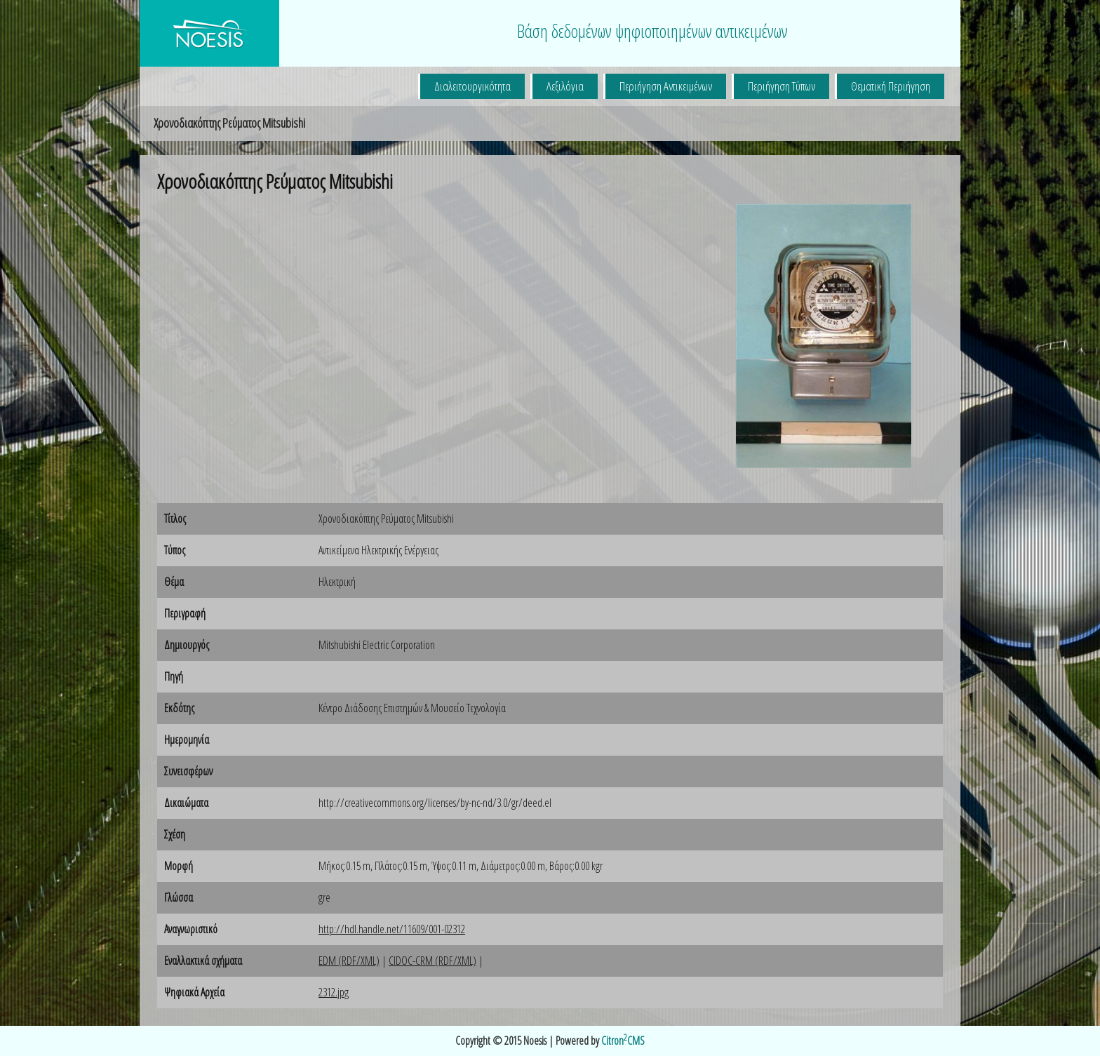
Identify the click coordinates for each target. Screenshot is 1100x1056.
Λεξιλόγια (565, 86)
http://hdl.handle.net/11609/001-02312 (391, 929)
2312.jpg (333, 992)
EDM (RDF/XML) (349, 960)
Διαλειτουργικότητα (472, 86)
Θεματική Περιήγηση (890, 86)
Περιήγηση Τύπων (781, 86)
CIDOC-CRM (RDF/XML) (432, 960)
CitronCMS (623, 1040)
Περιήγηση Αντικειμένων (665, 86)
